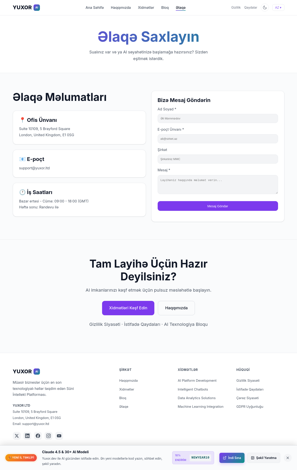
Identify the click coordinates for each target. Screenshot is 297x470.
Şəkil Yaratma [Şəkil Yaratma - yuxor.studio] (263, 458)
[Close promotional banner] (288, 458)
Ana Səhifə (95, 7)
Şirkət (162, 149)
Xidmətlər (146, 7)
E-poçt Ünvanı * (171, 129)
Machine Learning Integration (200, 406)
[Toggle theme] (265, 7)
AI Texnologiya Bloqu (186, 324)
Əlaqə (180, 7)
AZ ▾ (278, 7)
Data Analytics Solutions (197, 398)
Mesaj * (164, 170)
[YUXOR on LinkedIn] (27, 436)
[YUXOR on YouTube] (59, 436)
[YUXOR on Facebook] (38, 436)
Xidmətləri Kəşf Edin (128, 308)
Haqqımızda (121, 7)
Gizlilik (236, 7)
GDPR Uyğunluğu (249, 406)
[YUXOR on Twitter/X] (17, 436)
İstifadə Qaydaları (142, 324)
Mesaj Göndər (217, 209)
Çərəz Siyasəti (247, 398)
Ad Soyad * (167, 109)
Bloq (165, 7)
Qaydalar (250, 7)
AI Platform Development (197, 380)
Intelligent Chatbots (193, 389)
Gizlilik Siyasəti (104, 324)
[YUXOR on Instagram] (48, 436)
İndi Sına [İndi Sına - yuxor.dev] (232, 458)
